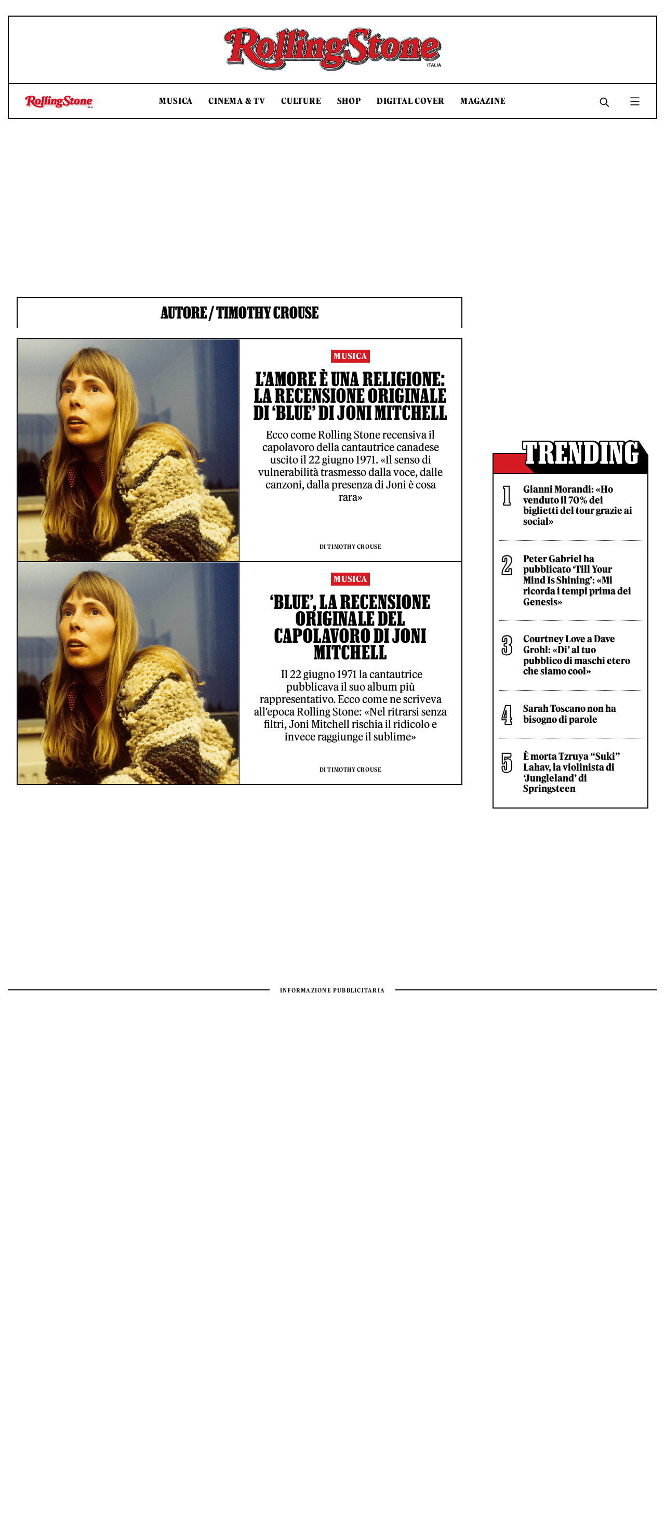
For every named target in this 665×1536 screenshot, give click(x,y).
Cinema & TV (236, 101)
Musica (176, 101)
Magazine (483, 101)
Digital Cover (411, 101)
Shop (349, 101)
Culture (301, 101)
